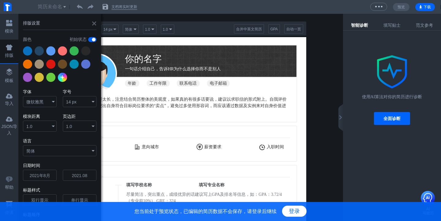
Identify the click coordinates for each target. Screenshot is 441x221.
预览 (401, 7)
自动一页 (293, 29)
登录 (294, 211)
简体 (30, 151)
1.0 (29, 126)
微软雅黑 (34, 101)
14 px (71, 101)
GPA (274, 29)
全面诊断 (392, 118)
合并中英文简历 (249, 29)
